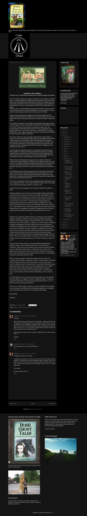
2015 (64, 130)
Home (33, 403)
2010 (64, 227)
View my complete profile (67, 255)
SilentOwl (16, 316)
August (66, 146)
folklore (15, 307)
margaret (16, 344)
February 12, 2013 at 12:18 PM (26, 344)
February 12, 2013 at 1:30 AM (28, 316)
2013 (64, 135)
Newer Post (13, 403)
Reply (15, 339)
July (65, 148)
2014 (64, 132)
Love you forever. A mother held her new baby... (68, 168)
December (67, 137)
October (66, 141)
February (66, 158)
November (67, 139)
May (65, 153)
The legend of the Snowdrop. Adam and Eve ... (68, 162)
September (67, 144)
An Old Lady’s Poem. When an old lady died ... (68, 215)
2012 (64, 222)
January (66, 219)
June (65, 151)
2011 (64, 225)
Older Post (52, 403)
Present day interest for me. (24, 307)
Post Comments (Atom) (36, 409)
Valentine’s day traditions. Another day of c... (68, 192)
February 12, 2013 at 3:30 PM (28, 353)
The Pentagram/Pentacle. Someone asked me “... (68, 204)
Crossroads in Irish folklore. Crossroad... (68, 210)
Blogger (52, 512)
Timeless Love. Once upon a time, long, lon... (68, 173)
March (66, 155)
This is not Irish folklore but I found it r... (68, 198)
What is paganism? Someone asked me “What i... (67, 185)
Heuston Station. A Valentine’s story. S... (68, 178)
